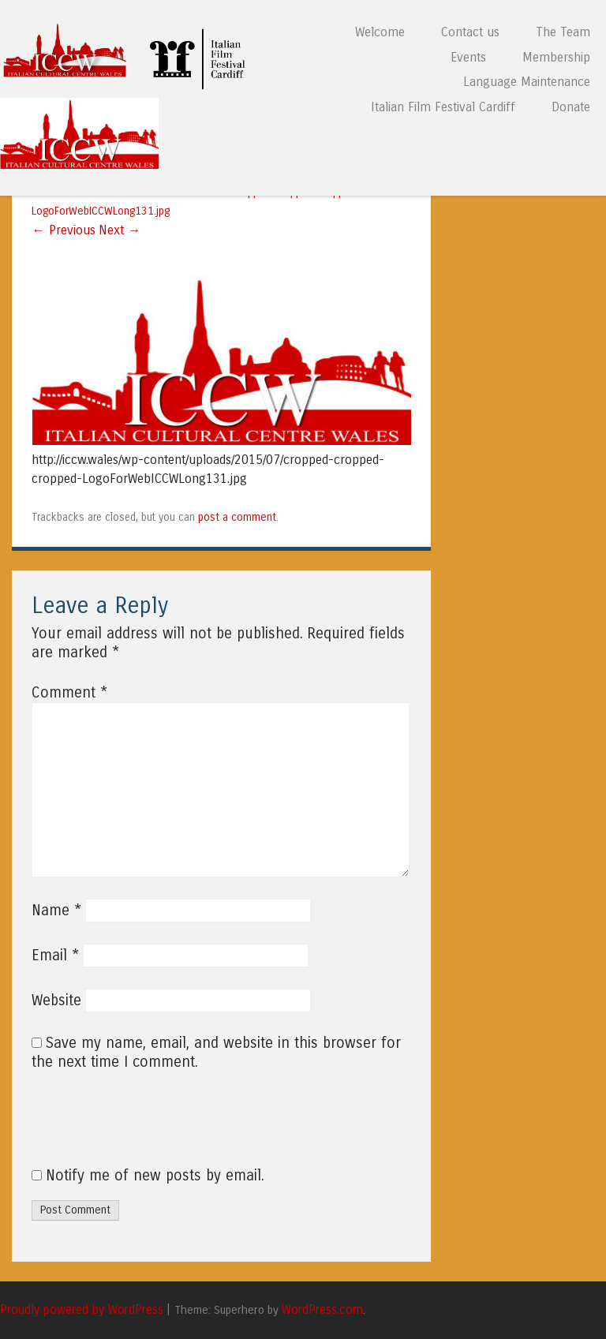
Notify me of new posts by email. (155, 1175)
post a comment (237, 517)
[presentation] (139, 1127)
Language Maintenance (526, 81)
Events (468, 57)
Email (55, 955)
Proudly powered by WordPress (81, 1310)
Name (56, 910)
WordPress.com (322, 1310)
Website (56, 1000)
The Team (563, 31)
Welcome (380, 31)
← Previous (63, 230)
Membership (556, 57)
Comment (69, 692)
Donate (571, 106)
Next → (119, 230)
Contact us (470, 31)
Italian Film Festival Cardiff (443, 106)
